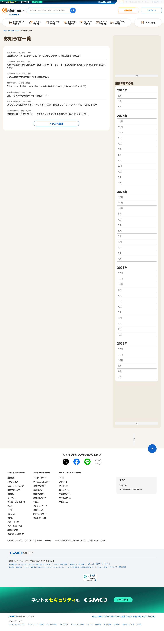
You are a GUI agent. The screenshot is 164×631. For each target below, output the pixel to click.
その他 (139, 624)
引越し (35, 502)
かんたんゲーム (65, 498)
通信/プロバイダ (39, 498)
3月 (119, 95)
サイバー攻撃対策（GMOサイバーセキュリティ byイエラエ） (45, 567)
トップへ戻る (56, 123)
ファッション (12, 481)
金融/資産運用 (38, 494)
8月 (119, 143)
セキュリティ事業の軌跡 (118, 567)
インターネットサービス (17, 624)
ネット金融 (107, 624)
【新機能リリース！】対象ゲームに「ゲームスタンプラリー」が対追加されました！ (44, 55)
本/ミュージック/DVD (16, 502)
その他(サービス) (39, 518)
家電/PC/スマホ (13, 490)
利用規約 (10, 541)
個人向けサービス (128, 624)
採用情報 (48, 541)
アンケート (63, 481)
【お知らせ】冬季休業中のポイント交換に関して (28, 76)
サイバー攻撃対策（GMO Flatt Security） (81, 567)
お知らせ (123, 485)
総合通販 (10, 477)
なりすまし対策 (102, 567)
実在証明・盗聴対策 (15, 567)
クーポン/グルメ (39, 477)
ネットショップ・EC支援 (36, 624)
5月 (119, 160)
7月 (119, 149)
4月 (120, 166)
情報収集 (98, 624)
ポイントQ (63, 486)
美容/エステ (38, 490)
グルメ (10, 506)
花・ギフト (11, 498)
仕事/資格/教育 (39, 486)
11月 (120, 126)
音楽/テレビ (38, 510)
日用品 (10, 518)
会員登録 (128, 10)
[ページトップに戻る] (152, 448)
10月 (120, 132)
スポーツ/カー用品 (14, 526)
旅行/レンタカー (39, 514)
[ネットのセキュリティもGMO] (22, 2)
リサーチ (89, 624)
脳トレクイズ (64, 490)
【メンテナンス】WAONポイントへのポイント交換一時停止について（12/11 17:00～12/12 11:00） (53, 104)
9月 (119, 138)
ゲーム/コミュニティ (41, 481)
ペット (10, 510)
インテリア (11, 514)
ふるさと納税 (12, 530)
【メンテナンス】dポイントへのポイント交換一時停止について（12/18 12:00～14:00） (47, 86)
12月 (120, 121)
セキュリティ (63, 624)
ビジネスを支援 (52, 624)
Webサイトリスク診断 (77, 564)
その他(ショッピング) (15, 534)
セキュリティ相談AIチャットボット (98, 564)
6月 (119, 154)
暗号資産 (117, 624)
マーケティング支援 (77, 624)
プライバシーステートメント (25, 541)
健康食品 (10, 494)
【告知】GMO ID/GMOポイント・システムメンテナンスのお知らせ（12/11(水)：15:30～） (48, 114)
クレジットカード (40, 506)
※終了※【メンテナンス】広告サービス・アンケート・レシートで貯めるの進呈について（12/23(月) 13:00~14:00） (56, 66)
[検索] (73, 10)
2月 (119, 101)
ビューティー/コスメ (15, 486)
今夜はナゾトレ (65, 494)
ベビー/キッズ (13, 522)
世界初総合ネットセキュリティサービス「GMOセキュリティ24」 (30, 564)
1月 (119, 106)
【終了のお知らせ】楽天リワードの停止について (28, 95)
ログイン (152, 10)
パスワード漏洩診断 (60, 564)
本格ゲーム (63, 502)
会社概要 (39, 541)
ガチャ (61, 477)
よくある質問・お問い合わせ (131, 489)
